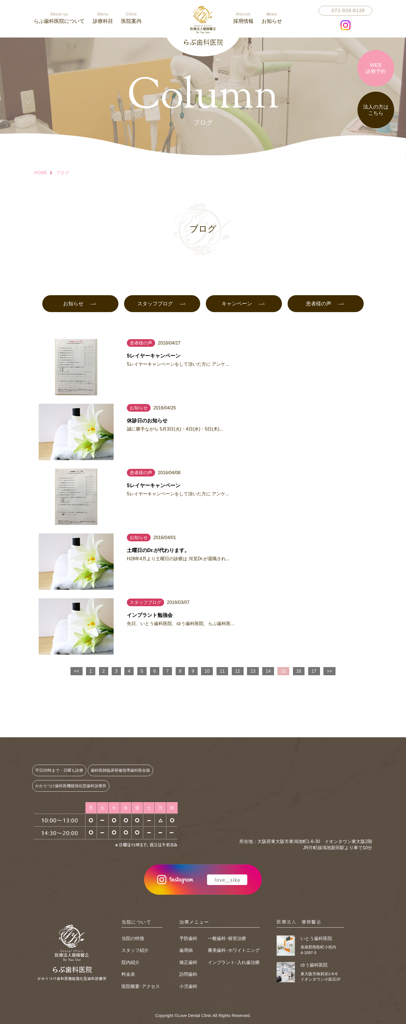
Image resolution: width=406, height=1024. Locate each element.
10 (206, 671)
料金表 (128, 974)
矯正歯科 (188, 962)
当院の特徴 (133, 938)
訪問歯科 (188, 974)
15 (283, 671)
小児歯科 (188, 986)
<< (76, 671)
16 (298, 671)
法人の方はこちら (376, 110)
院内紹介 (131, 962)
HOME (40, 172)
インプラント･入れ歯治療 (234, 962)
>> (329, 671)
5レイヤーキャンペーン (153, 356)
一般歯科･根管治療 (227, 938)
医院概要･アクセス (141, 986)
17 (314, 671)
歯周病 (186, 950)
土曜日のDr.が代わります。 (158, 550)
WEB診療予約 (376, 68)
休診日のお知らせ (147, 420)
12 (237, 671)
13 (252, 671)
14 (268, 671)
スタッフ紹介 (135, 950)
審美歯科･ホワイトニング (234, 950)
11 (222, 671)
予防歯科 (188, 938)
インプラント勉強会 (150, 615)
